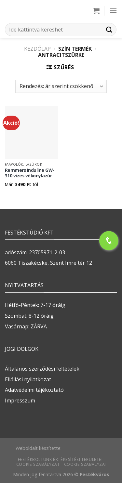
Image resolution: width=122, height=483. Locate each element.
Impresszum (20, 400)
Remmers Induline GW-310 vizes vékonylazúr (29, 173)
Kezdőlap (37, 48)
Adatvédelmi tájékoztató (34, 389)
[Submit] (109, 29)
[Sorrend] (60, 86)
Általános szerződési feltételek (42, 368)
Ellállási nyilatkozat (28, 379)
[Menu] (113, 11)
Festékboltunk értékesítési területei (60, 459)
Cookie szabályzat (38, 464)
